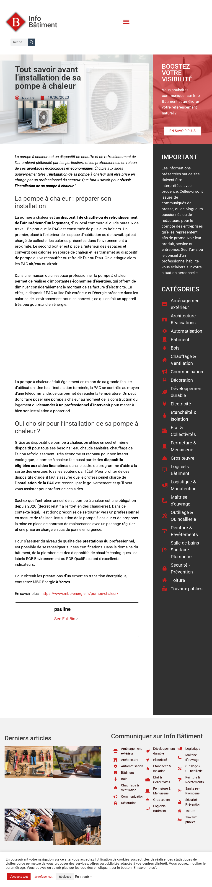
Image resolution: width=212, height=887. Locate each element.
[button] (126, 22)
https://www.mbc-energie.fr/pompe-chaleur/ (79, 593)
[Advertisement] (77, 345)
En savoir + (83, 877)
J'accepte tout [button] (19, 876)
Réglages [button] (65, 876)
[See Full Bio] (77, 619)
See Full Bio (64, 618)
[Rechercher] (31, 42)
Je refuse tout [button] (43, 876)
